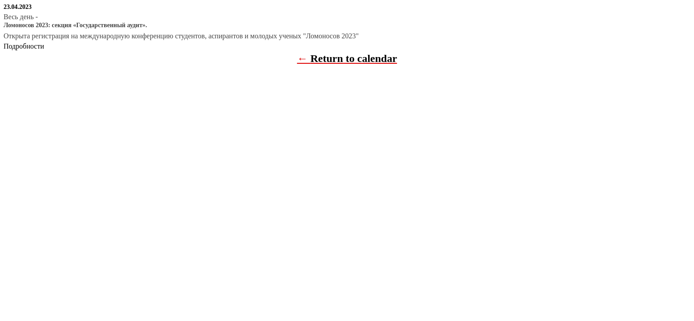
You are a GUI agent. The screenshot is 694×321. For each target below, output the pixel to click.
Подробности (24, 46)
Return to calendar (353, 58)
